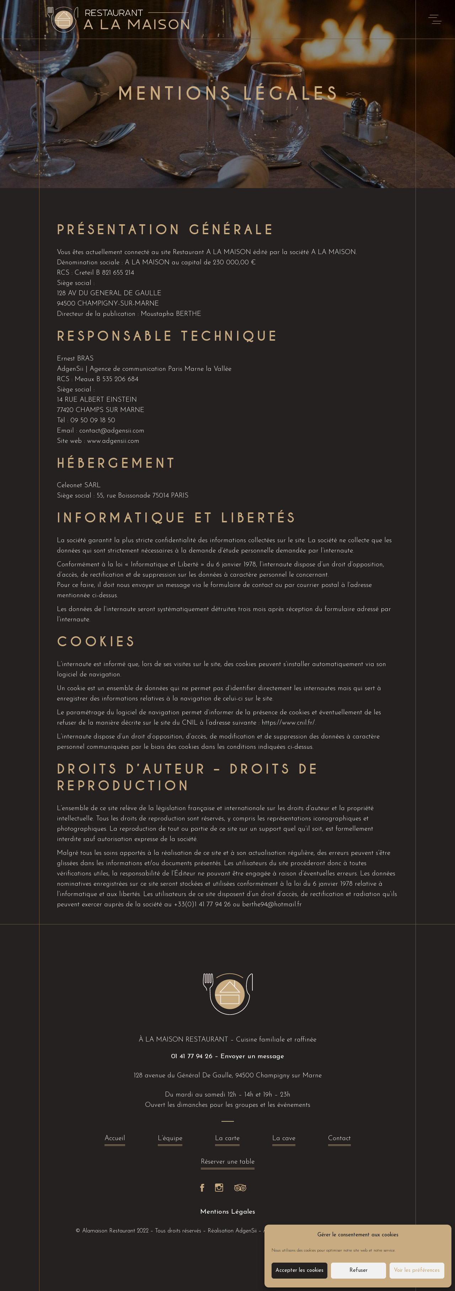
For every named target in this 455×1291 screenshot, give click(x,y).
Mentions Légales (227, 1212)
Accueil (115, 1140)
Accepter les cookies (299, 1270)
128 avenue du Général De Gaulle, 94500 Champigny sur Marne (228, 1075)
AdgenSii (246, 1231)
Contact (339, 1140)
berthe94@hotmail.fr (272, 904)
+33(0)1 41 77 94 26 (202, 904)
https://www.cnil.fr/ (288, 723)
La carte (227, 1140)
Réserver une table (228, 1164)
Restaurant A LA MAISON (212, 252)
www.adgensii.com (113, 441)
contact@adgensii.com (111, 431)
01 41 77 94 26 (192, 1056)
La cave (283, 1140)
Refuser (358, 1270)
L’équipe (170, 1140)
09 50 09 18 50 (92, 420)
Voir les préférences (417, 1270)
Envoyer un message (252, 1056)
